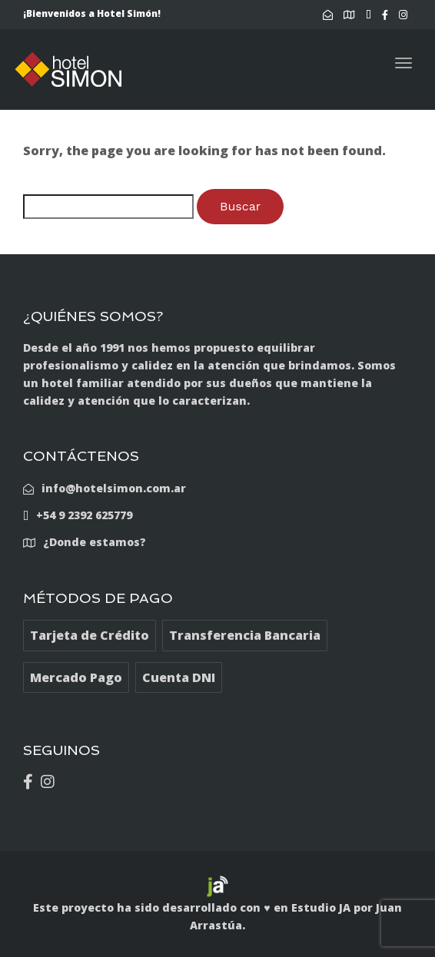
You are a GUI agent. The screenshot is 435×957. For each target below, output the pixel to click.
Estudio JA (320, 907)
